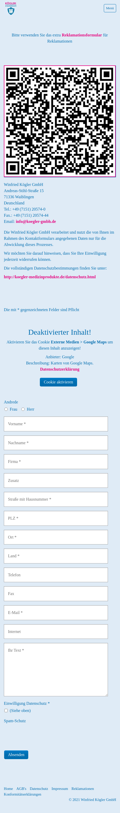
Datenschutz (39, 789)
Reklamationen (82, 789)
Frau (13, 409)
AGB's (21, 789)
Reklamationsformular (81, 35)
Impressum (60, 789)
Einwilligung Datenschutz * (27, 703)
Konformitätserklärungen (22, 794)
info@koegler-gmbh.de (36, 221)
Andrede (11, 402)
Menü (110, 8)
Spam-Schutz (15, 721)
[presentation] (43, 735)
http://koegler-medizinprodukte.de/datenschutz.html (50, 277)
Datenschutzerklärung (59, 369)
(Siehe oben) (20, 710)
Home (8, 789)
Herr (30, 409)
